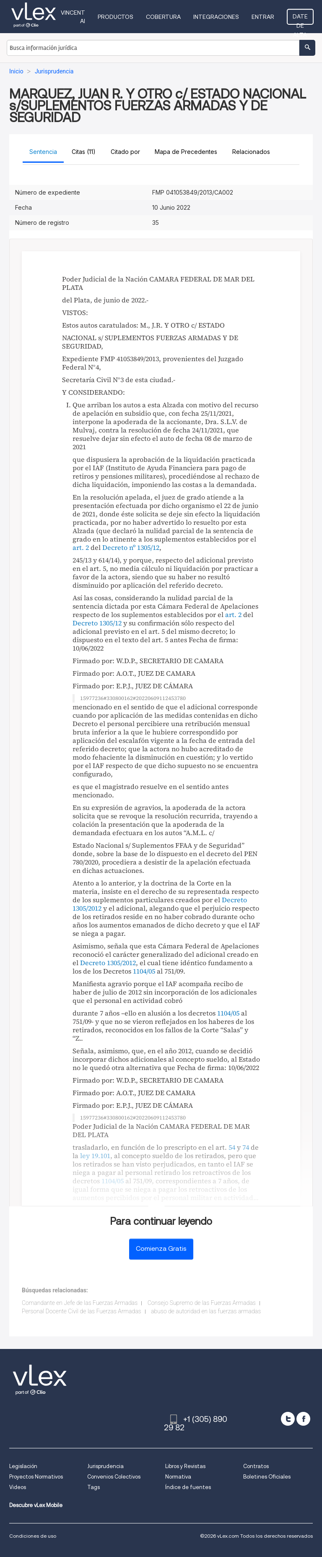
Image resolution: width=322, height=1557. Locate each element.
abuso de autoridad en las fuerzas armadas (206, 1311)
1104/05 (144, 971)
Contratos (256, 1466)
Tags (93, 1487)
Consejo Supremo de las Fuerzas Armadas (202, 1302)
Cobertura (163, 16)
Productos (115, 16)
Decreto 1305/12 (97, 622)
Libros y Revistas (185, 1466)
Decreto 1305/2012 (108, 962)
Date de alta (300, 19)
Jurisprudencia (105, 1466)
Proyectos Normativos (36, 1477)
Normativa (178, 1477)
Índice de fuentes (188, 1487)
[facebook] (303, 1419)
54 (232, 1147)
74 (245, 1147)
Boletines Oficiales (267, 1477)
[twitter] (288, 1419)
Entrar (263, 16)
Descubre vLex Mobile (35, 1505)
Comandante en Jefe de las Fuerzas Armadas (80, 1302)
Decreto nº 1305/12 (130, 547)
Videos (17, 1487)
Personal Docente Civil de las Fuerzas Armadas (81, 1311)
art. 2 (81, 547)
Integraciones (216, 16)
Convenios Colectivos (113, 1477)
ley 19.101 (95, 1155)
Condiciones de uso (32, 1536)
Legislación (23, 1466)
